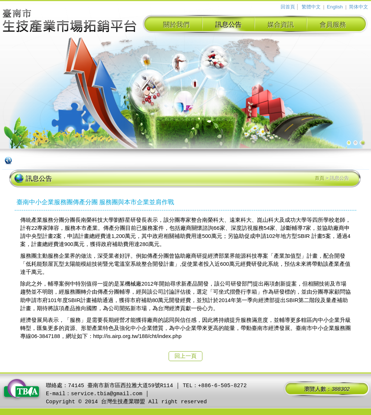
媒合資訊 (280, 24)
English (335, 7)
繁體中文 (311, 7)
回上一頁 (185, 356)
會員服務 (333, 24)
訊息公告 (228, 24)
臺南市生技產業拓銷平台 (70, 21)
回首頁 (288, 7)
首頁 (319, 178)
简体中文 (358, 7)
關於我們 (176, 24)
